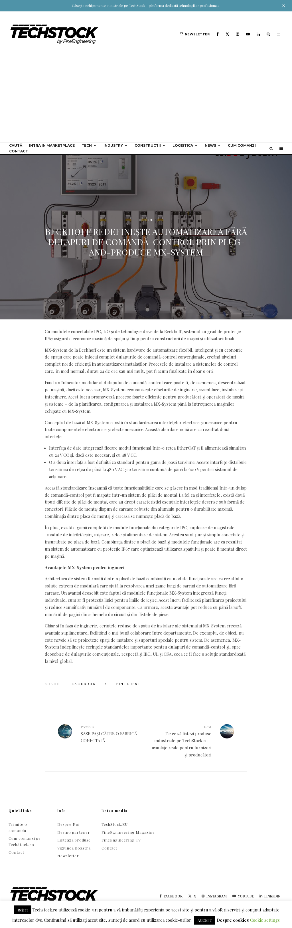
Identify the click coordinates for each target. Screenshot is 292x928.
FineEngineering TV (121, 840)
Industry (113, 145)
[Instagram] (238, 34)
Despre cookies (232, 920)
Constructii (148, 145)
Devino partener (73, 832)
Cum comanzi (242, 145)
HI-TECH (146, 220)
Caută (15, 145)
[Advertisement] (146, 100)
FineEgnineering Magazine (128, 832)
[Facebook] (217, 34)
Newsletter (68, 855)
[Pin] (128, 683)
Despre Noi (68, 824)
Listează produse (74, 840)
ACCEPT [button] (205, 920)
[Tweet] (105, 683)
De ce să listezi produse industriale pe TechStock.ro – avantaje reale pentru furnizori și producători (180, 741)
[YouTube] (248, 34)
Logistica (183, 145)
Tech (87, 145)
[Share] (84, 683)
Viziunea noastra (74, 848)
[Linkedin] (258, 34)
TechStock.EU (115, 824)
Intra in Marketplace (52, 145)
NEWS (210, 145)
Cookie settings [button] (265, 920)
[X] (227, 34)
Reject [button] (23, 909)
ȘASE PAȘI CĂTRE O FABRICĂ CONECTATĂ (111, 733)
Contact (18, 151)
